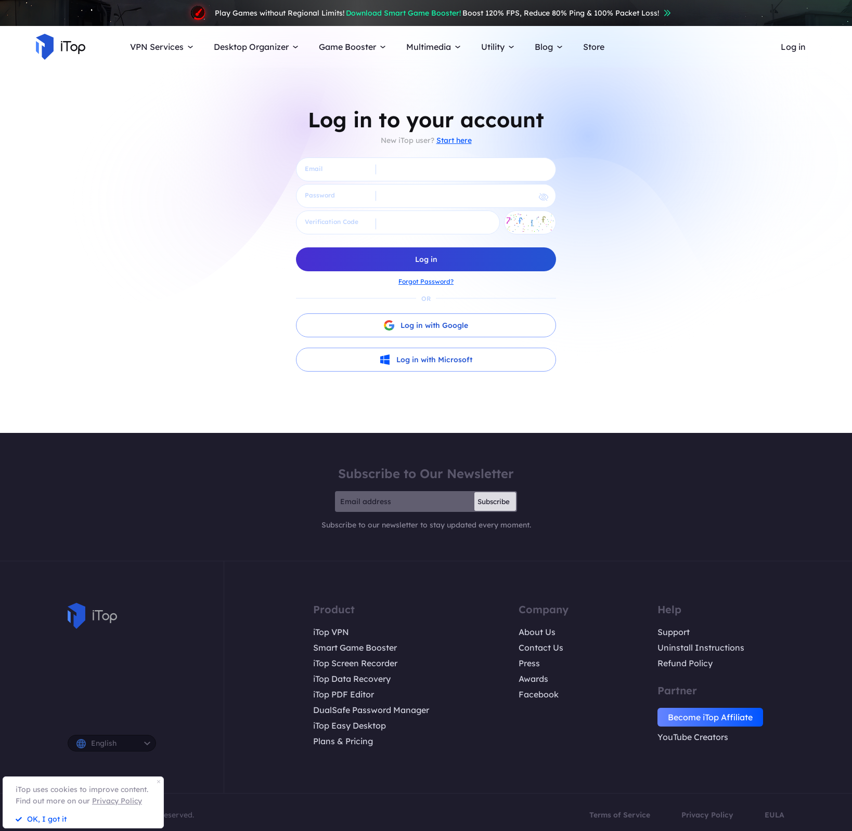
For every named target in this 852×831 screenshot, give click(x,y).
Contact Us (541, 647)
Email (313, 169)
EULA (774, 815)
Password (320, 195)
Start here (454, 140)
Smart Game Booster (355, 647)
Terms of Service (619, 815)
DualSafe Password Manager (371, 710)
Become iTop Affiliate (710, 717)
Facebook (539, 694)
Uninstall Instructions (700, 647)
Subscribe (493, 501)
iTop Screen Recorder (355, 663)
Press (529, 663)
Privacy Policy (707, 815)
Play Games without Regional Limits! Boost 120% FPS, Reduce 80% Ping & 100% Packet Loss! (426, 13)
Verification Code (331, 222)
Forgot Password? (426, 281)
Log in (793, 47)
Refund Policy (685, 663)
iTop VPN (331, 632)
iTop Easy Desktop (349, 725)
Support (673, 632)
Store (593, 47)
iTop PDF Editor (343, 694)
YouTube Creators (692, 737)
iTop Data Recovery (352, 679)
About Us (537, 632)
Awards (533, 679)
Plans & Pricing (343, 741)
